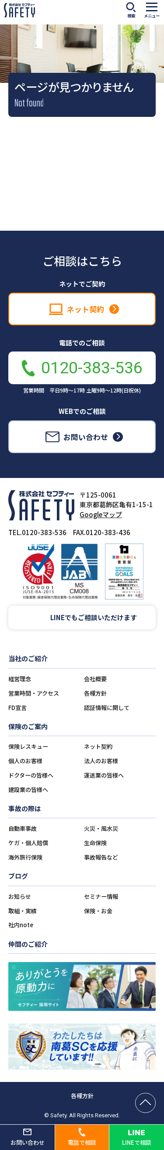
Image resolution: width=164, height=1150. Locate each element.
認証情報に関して (106, 707)
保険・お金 (98, 911)
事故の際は (24, 808)
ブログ (18, 875)
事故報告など (101, 857)
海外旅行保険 (25, 857)
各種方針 (95, 693)
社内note (20, 925)
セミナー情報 (101, 896)
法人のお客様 (101, 761)
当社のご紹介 (28, 658)
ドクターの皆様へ (30, 775)
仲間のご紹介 (28, 944)
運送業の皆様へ (104, 775)
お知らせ (19, 896)
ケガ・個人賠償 (28, 843)
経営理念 (19, 679)
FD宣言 (17, 707)
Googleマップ (101, 514)
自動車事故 (22, 828)
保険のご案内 (28, 726)
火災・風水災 (101, 828)
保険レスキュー (28, 746)
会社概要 (95, 679)
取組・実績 (22, 911)
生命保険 (95, 843)
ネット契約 (98, 746)
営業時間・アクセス (33, 693)
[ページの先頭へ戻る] (145, 1103)
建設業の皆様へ (28, 789)
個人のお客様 (25, 761)
